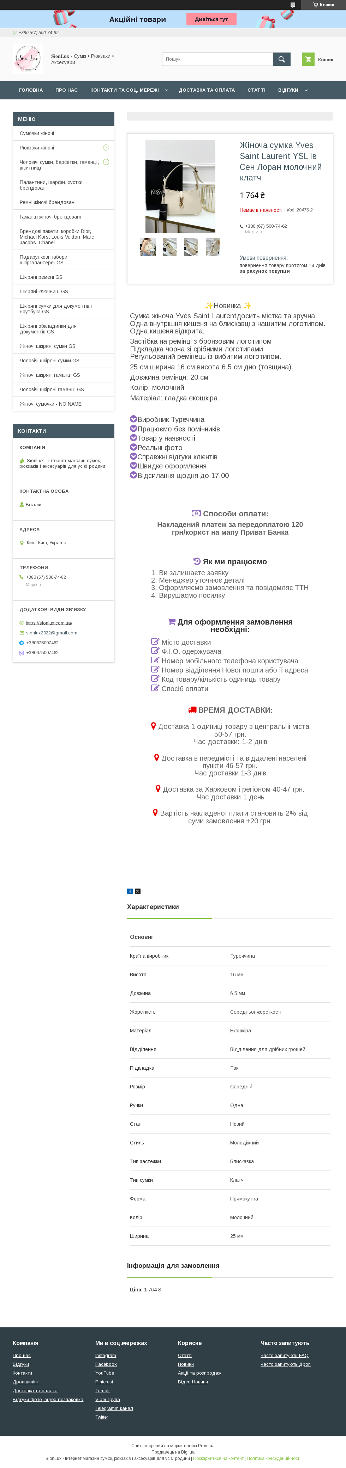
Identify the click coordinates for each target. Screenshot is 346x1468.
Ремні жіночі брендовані (48, 202)
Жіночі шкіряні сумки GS (48, 346)
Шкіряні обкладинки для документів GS (48, 328)
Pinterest (104, 1381)
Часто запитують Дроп (286, 1364)
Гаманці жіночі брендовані (50, 217)
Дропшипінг (25, 1381)
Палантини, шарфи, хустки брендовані (51, 185)
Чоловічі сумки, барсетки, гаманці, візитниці (59, 165)
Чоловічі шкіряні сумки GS (49, 360)
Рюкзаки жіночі (37, 148)
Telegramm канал (114, 1408)
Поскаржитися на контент (218, 1458)
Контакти (22, 1373)
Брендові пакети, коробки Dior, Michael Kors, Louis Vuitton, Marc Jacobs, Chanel (57, 236)
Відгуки (288, 90)
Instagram (105, 1355)
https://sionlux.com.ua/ (49, 622)
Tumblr (102, 1390)
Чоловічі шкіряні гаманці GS (52, 389)
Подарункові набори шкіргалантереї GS (43, 259)
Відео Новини (193, 1381)
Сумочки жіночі (37, 133)
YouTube (104, 1373)
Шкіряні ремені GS (41, 277)
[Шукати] (282, 59)
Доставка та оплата (207, 90)
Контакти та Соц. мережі (124, 90)
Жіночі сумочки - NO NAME (51, 404)
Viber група (107, 1399)
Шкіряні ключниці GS (44, 291)
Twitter (101, 1417)
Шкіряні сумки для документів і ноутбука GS (56, 308)
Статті (256, 90)
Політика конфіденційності (273, 1458)
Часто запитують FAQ (285, 1355)
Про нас (66, 90)
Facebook (106, 1364)
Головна (31, 90)
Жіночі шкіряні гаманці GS (50, 375)
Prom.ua (206, 1445)
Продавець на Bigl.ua (173, 1452)
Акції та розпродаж (199, 1373)
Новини (186, 1364)
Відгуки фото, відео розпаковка (48, 1399)
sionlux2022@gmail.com (51, 632)
